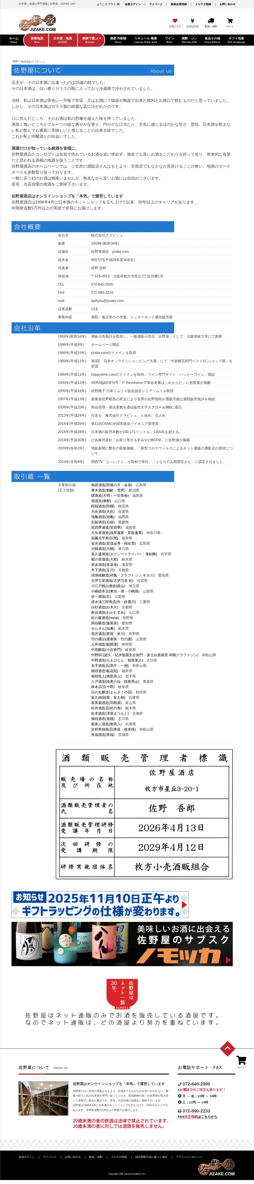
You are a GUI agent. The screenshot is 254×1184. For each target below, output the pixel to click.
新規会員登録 (179, 4)
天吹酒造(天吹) (103, 511)
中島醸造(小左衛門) (106, 650)
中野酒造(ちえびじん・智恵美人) (117, 660)
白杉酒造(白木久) (104, 607)
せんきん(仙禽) (103, 628)
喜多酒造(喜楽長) (104, 565)
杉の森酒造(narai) (105, 618)
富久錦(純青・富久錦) (108, 697)
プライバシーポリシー (189, 1157)
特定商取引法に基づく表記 (151, 1157)
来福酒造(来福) (103, 735)
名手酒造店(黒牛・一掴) (110, 665)
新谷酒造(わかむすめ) (108, 612)
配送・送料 (95, 1157)
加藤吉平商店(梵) (104, 538)
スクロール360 (159, 407)
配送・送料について (17, 280)
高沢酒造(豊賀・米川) (108, 634)
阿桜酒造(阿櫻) (103, 506)
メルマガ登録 (203, 4)
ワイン (7, 179)
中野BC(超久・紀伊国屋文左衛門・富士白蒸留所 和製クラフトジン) (144, 655)
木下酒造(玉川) (103, 570)
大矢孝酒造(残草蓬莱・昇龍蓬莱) (117, 533)
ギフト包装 (10, 219)
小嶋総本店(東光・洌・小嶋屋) (115, 591)
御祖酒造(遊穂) (103, 719)
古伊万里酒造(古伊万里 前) (112, 580)
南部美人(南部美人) (106, 676)
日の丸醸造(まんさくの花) (112, 692)
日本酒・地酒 (12, 155)
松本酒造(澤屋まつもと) (110, 713)
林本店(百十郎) (103, 687)
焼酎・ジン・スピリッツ (20, 171)
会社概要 (9, 288)
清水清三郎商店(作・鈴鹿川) (113, 602)
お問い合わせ (227, 4)
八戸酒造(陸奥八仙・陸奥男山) (115, 681)
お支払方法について (17, 272)
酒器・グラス (12, 195)
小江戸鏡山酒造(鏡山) (108, 586)
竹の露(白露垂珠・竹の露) (112, 639)
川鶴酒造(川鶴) (103, 549)
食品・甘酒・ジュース (18, 203)
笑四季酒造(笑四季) (106, 527)
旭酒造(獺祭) (101, 501)
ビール (7, 187)
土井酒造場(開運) (104, 644)
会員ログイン (133, 4)
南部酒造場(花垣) (104, 671)
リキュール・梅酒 (15, 163)
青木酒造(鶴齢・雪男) (108, 490)
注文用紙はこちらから (23, 753)
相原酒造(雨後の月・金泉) (112, 485)
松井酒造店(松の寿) (106, 708)
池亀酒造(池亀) (103, 517)
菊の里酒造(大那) (104, 559)
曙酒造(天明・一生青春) (110, 495)
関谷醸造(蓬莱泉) (104, 623)
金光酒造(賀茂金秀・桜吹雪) (113, 543)
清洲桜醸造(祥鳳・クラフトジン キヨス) (123, 575)
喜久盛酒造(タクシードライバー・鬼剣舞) (124, 554)
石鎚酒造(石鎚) (103, 522)
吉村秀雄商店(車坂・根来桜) (113, 729)
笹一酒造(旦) (101, 596)
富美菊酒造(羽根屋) (106, 703)
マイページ (155, 4)
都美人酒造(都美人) (106, 724)
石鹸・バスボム (14, 211)
